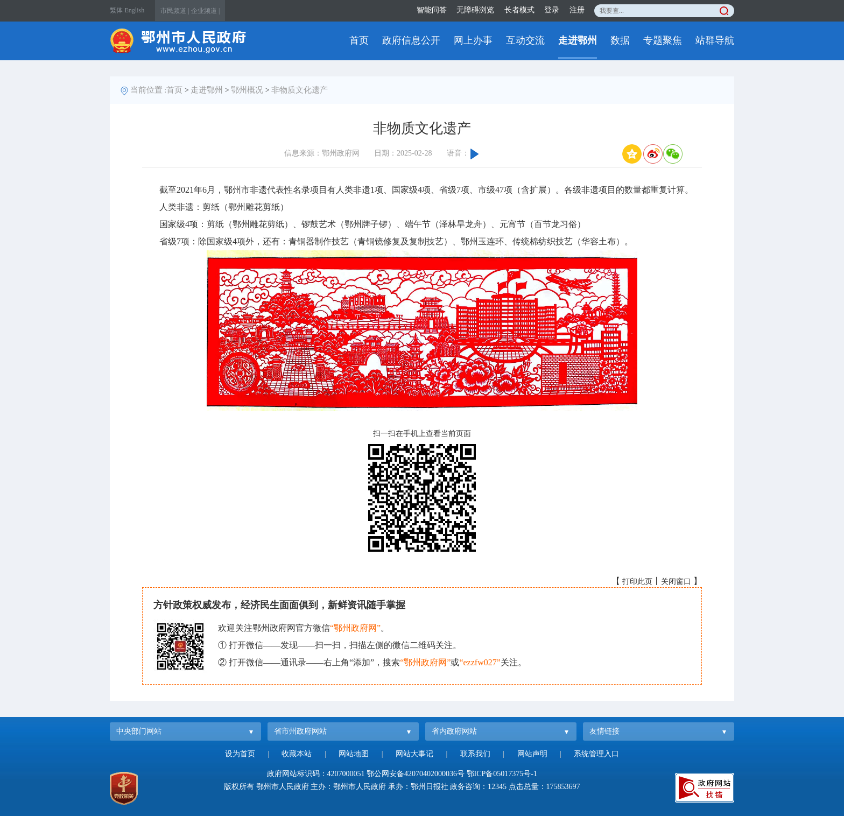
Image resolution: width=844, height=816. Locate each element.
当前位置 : (148, 90)
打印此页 (637, 582)
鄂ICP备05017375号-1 (502, 774)
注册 (577, 10)
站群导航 (714, 40)
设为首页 (240, 754)
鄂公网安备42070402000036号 (416, 774)
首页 (359, 40)
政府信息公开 (411, 40)
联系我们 (475, 754)
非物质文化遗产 (299, 90)
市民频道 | (174, 11)
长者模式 (519, 10)
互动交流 (525, 40)
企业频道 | (205, 11)
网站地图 (354, 754)
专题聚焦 (662, 40)
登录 (551, 10)
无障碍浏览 (475, 10)
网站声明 (532, 754)
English (135, 10)
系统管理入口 (596, 754)
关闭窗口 (676, 582)
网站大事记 (414, 754)
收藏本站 (297, 754)
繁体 (116, 10)
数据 (620, 40)
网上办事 (473, 40)
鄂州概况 (247, 90)
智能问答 (432, 10)
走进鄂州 (577, 40)
